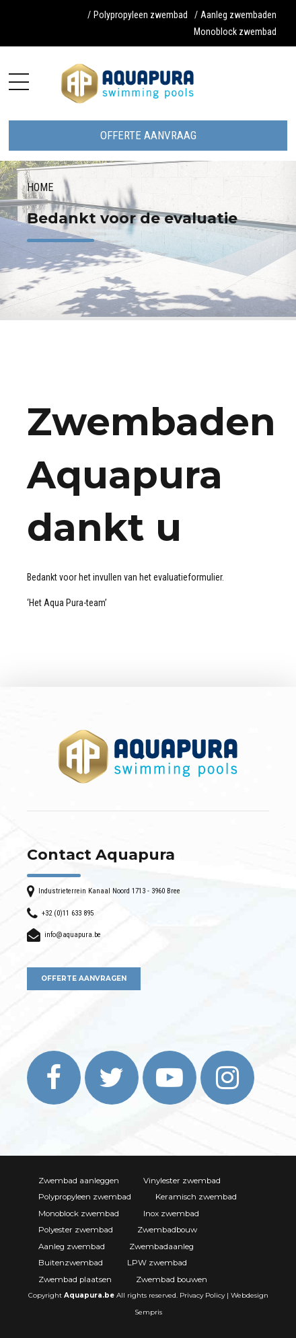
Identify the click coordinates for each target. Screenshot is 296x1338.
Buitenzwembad (70, 1262)
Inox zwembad (171, 1213)
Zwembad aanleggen (78, 1180)
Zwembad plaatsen (75, 1279)
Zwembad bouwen (171, 1279)
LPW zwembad (157, 1262)
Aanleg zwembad (71, 1246)
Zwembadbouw (167, 1229)
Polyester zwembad (75, 1229)
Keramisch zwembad (196, 1196)
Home (40, 187)
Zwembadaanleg (161, 1246)
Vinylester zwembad (182, 1180)
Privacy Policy (202, 1295)
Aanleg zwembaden (238, 14)
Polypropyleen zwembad (141, 14)
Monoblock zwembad (235, 31)
